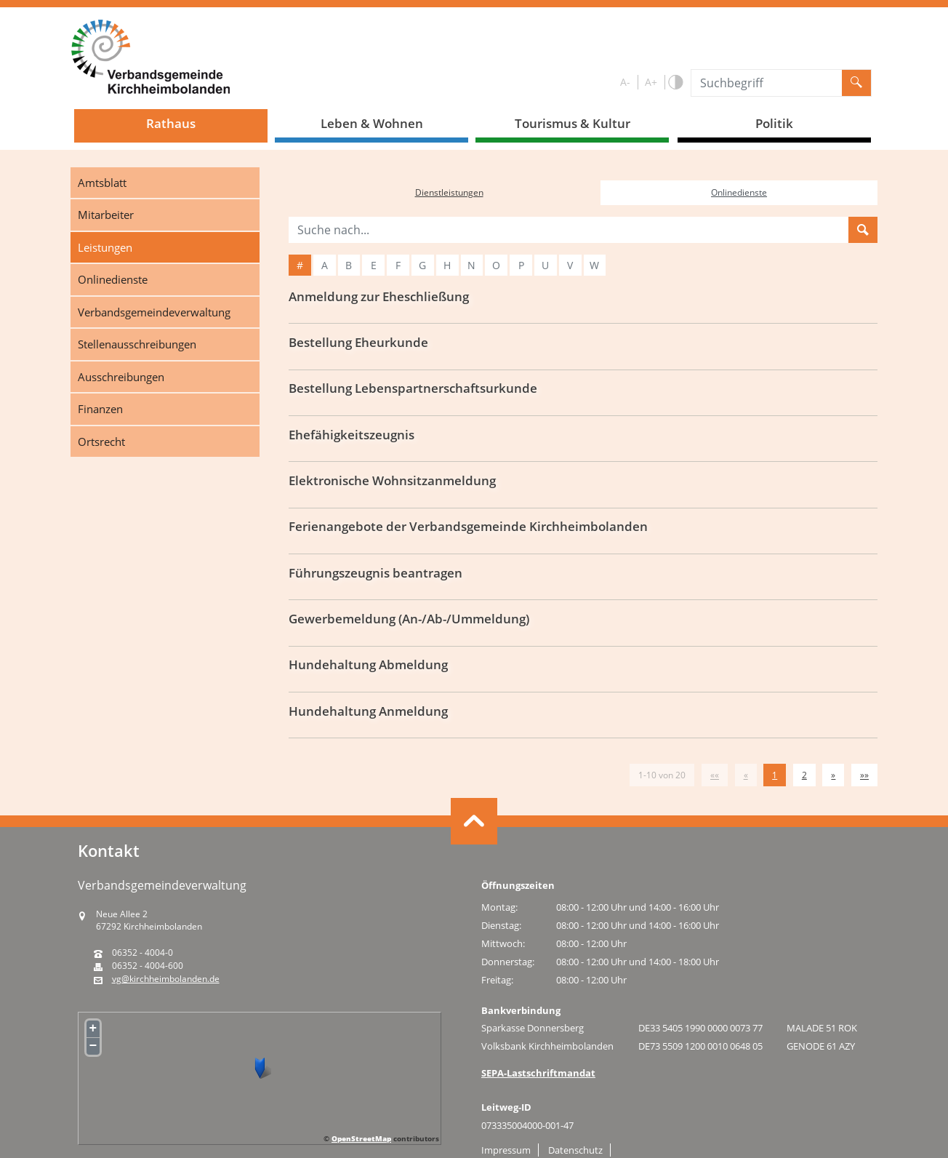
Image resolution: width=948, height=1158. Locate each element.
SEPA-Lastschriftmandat (538, 1072)
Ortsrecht (101, 441)
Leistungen (105, 247)
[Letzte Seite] (864, 775)
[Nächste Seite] (833, 775)
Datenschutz (575, 1150)
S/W (675, 82)
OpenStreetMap (361, 1138)
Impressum (506, 1150)
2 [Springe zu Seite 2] (804, 775)
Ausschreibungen (121, 377)
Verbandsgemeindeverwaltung (154, 312)
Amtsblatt (102, 182)
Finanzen (100, 409)
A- (625, 82)
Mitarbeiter (106, 214)
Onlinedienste (113, 279)
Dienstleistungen (449, 192)
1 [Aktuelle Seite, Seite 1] (774, 775)
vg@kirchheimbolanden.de (166, 979)
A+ (651, 82)
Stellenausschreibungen (137, 344)
